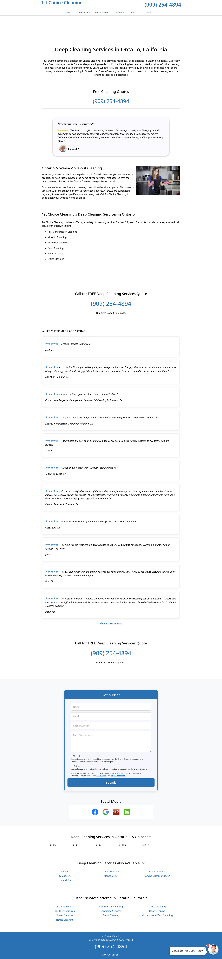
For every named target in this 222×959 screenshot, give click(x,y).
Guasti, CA (65, 857)
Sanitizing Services (111, 892)
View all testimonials (111, 604)
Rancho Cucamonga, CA (157, 857)
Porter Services (65, 896)
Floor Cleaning (157, 892)
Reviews (120, 12)
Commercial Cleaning (111, 887)
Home (69, 12)
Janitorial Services (65, 892)
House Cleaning (65, 901)
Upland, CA (65, 861)
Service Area (102, 12)
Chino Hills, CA (111, 852)
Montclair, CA (111, 857)
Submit (111, 764)
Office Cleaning (157, 887)
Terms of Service (133, 953)
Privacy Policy (101, 757)
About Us (151, 12)
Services (85, 13)
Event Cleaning (111, 896)
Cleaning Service (65, 887)
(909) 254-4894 (163, 4)
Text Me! (77, 737)
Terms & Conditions (118, 757)
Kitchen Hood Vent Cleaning (157, 896)
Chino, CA (64, 852)
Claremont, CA (157, 852)
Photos (135, 12)
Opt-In (76, 747)
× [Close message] (204, 948)
